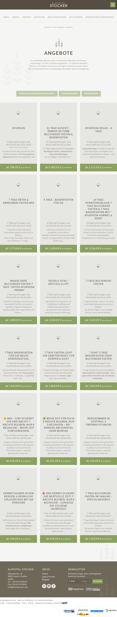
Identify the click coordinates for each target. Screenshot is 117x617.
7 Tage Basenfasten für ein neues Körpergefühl (19, 356)
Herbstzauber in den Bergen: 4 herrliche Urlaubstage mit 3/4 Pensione (18, 498)
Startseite (47, 27)
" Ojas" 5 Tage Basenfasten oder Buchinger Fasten (98, 356)
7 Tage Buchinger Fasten (98, 282)
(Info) (89, 581)
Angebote (26, 17)
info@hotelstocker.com (18, 587)
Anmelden (97, 581)
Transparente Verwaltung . (44, 603)
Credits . (3, 603)
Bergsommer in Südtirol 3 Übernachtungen (98, 422)
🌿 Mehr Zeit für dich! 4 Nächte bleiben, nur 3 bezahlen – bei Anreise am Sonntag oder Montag (58, 425)
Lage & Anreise (48, 577)
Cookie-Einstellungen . (13, 603)
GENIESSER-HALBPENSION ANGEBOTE (37, 94)
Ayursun (18, 128)
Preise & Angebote (58, 27)
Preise (6, 17)
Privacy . (25, 603)
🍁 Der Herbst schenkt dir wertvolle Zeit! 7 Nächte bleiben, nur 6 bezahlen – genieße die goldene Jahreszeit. (58, 501)
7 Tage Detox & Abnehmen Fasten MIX (18, 201)
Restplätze (39, 17)
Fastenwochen (70, 94)
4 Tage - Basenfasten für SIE (58, 201)
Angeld (15, 17)
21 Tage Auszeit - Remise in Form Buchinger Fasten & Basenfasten (58, 133)
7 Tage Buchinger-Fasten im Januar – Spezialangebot (98, 496)
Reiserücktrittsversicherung (100, 17)
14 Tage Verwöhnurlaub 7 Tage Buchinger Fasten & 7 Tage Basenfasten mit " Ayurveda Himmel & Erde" (98, 209)
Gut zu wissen (76, 17)
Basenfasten (91, 94)
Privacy (86, 581)
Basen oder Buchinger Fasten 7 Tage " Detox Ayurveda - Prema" (18, 285)
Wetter (45, 574)
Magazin (46, 580)
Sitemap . (31, 603)
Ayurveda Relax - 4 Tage (98, 130)
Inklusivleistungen (57, 17)
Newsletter (76, 569)
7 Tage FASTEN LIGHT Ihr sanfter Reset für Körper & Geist (58, 356)
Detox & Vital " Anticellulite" (58, 282)
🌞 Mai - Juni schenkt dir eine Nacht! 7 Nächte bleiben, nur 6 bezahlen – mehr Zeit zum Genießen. (18, 425)
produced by (60, 603)
